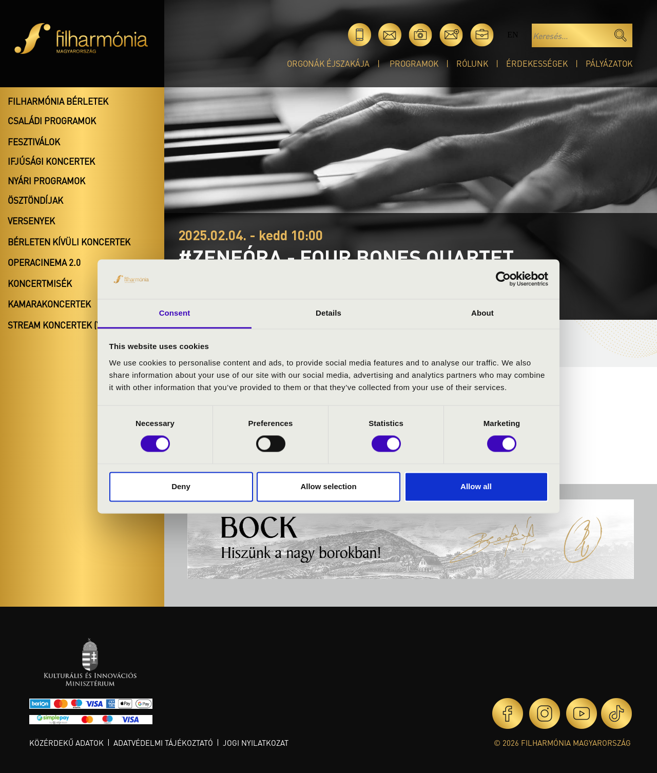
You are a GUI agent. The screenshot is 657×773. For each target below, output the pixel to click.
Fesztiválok (34, 141)
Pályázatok (609, 63)
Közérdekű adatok (66, 743)
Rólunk (472, 63)
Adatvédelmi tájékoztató (163, 743)
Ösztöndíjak (35, 200)
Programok (414, 63)
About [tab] (482, 312)
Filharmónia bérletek (58, 101)
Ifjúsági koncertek (51, 161)
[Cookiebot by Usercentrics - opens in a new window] (503, 279)
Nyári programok (46, 180)
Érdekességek (537, 63)
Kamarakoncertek (49, 304)
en (512, 34)
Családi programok (52, 120)
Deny (180, 486)
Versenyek (31, 220)
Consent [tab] (174, 312)
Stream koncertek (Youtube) (72, 325)
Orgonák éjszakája (328, 63)
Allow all (476, 486)
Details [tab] (328, 312)
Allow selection (328, 486)
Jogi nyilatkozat (255, 743)
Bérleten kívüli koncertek (69, 241)
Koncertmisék (40, 283)
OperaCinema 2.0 (44, 262)
